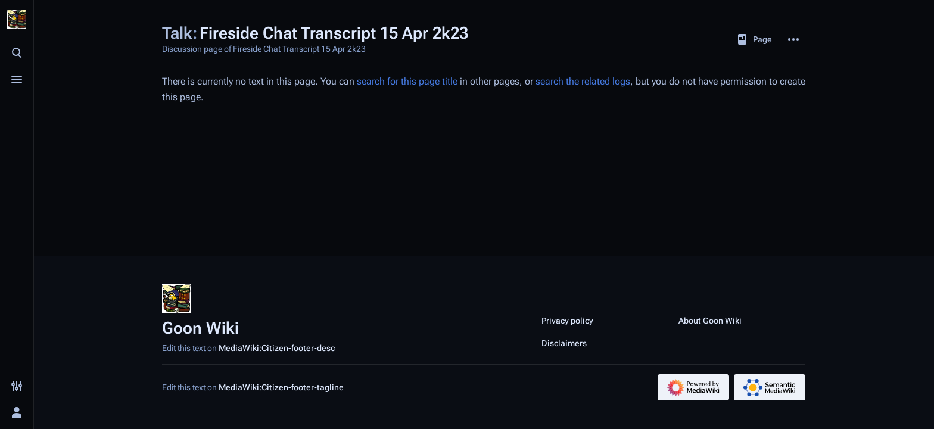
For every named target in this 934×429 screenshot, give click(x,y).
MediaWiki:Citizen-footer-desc (277, 348)
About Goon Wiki (710, 320)
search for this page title (407, 81)
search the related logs (583, 81)
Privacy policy (567, 320)
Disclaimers (564, 343)
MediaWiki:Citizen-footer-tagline (281, 387)
